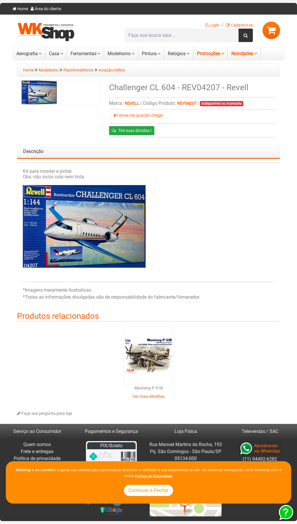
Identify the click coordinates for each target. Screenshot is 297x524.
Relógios (177, 53)
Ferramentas (83, 53)
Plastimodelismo (78, 70)
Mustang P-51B (148, 388)
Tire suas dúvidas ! (132, 130)
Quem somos (37, 444)
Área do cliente (46, 8)
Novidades (242, 53)
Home (20, 8)
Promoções (208, 53)
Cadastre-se (239, 25)
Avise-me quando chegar (138, 115)
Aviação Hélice (112, 70)
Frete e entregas (37, 451)
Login (212, 25)
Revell (132, 103)
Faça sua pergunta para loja (44, 413)
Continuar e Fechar (149, 490)
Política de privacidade (37, 458)
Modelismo (119, 53)
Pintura (149, 53)
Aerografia (27, 53)
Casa (54, 53)
